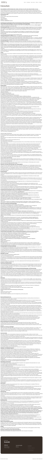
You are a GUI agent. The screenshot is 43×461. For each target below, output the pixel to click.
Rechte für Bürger (38, 419)
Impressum (34, 458)
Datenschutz (40, 458)
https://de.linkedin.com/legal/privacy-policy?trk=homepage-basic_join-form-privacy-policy (14, 293)
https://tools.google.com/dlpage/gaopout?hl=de (8, 131)
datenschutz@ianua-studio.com (37, 187)
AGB (37, 458)
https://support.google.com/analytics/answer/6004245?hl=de (10, 139)
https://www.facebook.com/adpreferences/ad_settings (9, 163)
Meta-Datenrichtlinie (9, 149)
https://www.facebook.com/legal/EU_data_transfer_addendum (10, 156)
